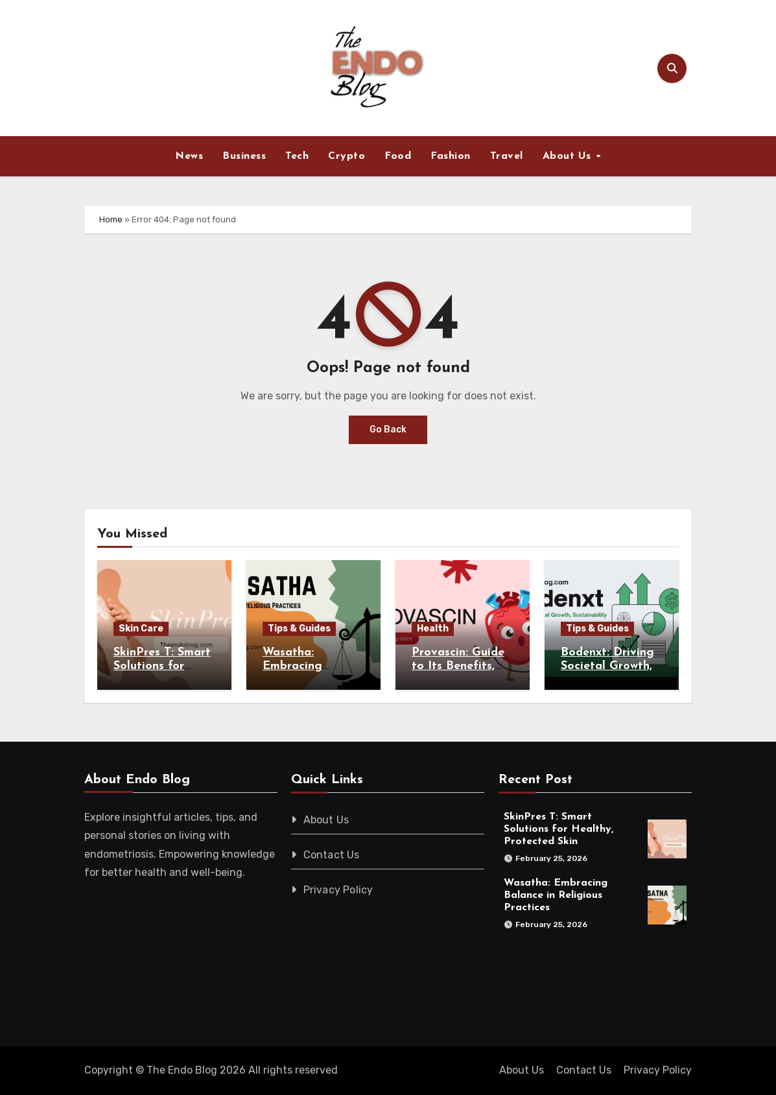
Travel (506, 156)
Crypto (346, 156)
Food (397, 156)
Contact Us (331, 855)
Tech (297, 156)
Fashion (450, 156)
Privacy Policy (338, 890)
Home (111, 219)
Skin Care (141, 628)
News (189, 156)
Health (433, 628)
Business (244, 156)
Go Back (388, 429)
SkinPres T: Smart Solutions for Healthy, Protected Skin (559, 829)
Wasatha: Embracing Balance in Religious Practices (556, 895)
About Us (569, 156)
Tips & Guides (299, 628)
